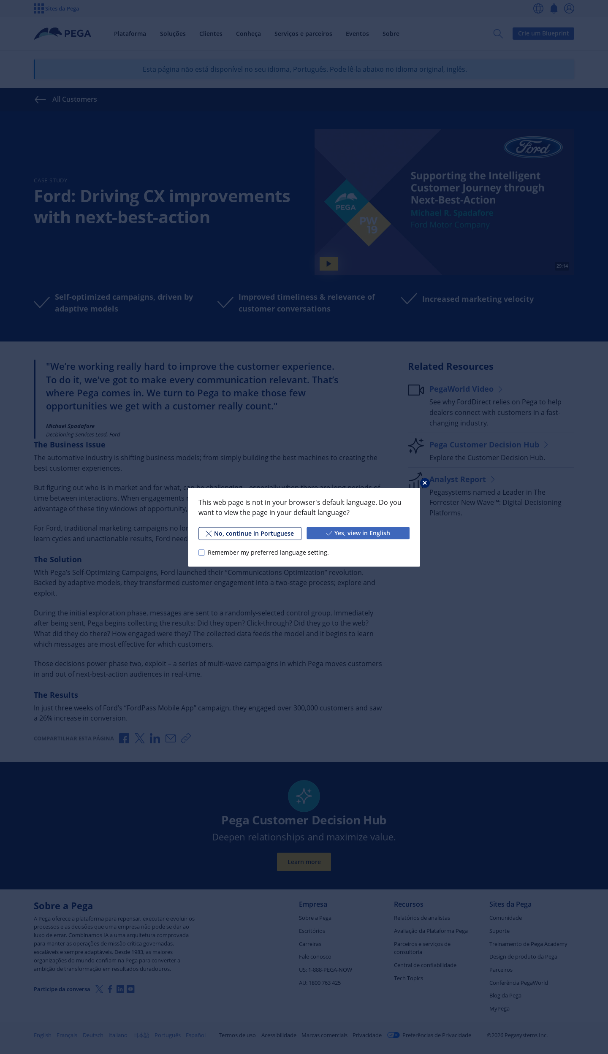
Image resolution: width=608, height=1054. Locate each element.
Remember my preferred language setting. (268, 552)
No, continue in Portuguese (250, 533)
